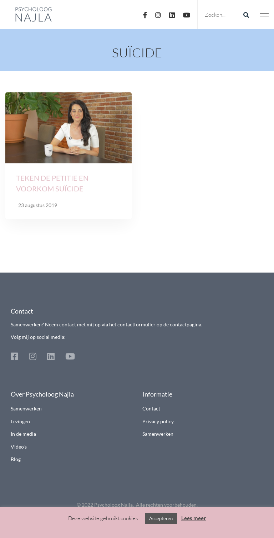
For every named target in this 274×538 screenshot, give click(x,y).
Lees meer (193, 518)
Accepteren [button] (161, 518)
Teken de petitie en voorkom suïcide (52, 184)
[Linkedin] (172, 14)
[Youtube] (186, 14)
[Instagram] (158, 14)
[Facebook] (145, 14)
